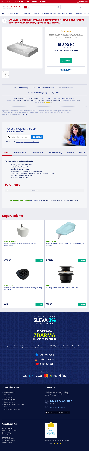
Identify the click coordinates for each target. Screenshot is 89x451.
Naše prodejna (32, 2)
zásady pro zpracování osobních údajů (27, 142)
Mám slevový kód (9, 392)
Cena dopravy (55, 152)
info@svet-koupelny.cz (59, 407)
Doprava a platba (9, 399)
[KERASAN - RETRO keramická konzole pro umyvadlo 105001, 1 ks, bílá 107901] (66, 230)
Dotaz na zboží (67, 87)
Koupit (67, 61)
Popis (6, 152)
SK (28, 7)
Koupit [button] (40, 260)
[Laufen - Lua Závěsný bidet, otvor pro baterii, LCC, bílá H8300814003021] (23, 230)
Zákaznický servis (9, 402)
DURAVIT (48, 99)
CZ (25, 7)
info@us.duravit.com (68, 99)
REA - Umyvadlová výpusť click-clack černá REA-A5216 (62, 288)
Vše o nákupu (19, 2)
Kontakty (43, 2)
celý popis (25, 114)
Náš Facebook (47, 355)
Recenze (70, 152)
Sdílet (57, 92)
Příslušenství (21, 152)
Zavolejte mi (37, 137)
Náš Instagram (46, 359)
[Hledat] (46, 7)
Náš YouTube (46, 364)
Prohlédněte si (36, 200)
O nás (8, 2)
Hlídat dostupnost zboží (45, 87)
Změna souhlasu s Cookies (12, 409)
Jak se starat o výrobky (39, 92)
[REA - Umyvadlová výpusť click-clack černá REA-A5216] (66, 274)
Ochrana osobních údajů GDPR (14, 404)
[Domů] (3, 2)
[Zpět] (4, 20)
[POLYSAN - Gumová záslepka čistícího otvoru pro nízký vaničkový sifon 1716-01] (23, 274)
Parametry (38, 152)
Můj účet (7, 395)
